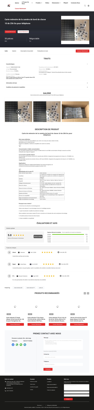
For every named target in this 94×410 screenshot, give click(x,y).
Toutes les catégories (51, 390)
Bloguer (66, 3)
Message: (46, 337)
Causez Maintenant (10, 31)
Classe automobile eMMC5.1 (52, 387)
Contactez (48, 369)
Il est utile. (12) (63, 252)
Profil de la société (33, 381)
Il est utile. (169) (65, 276)
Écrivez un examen (38, 236)
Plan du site (39, 405)
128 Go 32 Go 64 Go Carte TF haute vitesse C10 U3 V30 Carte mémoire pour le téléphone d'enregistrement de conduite (78, 321)
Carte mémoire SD (18, 287)
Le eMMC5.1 (49, 381)
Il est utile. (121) (64, 264)
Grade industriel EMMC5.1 (52, 384)
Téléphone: (46, 361)
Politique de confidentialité (52, 405)
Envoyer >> (68, 399)
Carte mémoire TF (31, 287)
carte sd (41, 287)
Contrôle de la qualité (34, 386)
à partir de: (46, 354)
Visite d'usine (32, 384)
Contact (31, 389)
